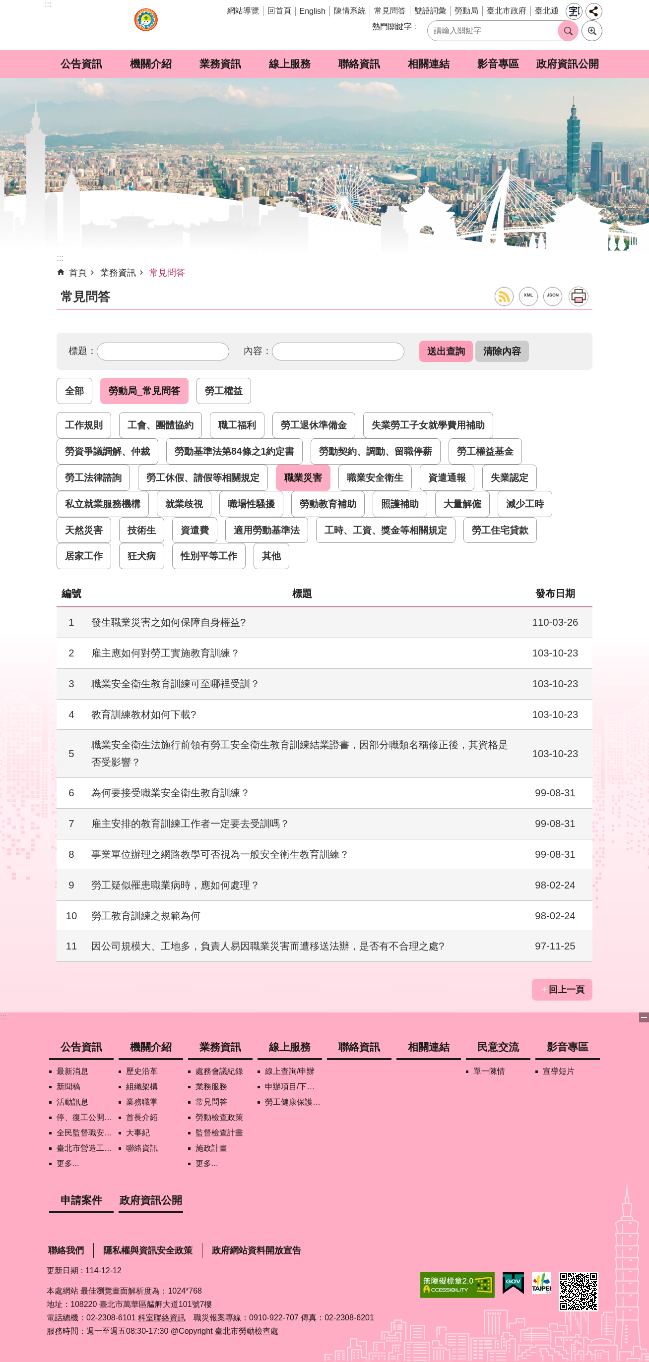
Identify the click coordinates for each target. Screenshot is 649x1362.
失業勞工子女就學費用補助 (428, 424)
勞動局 (466, 10)
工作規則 (84, 424)
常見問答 (390, 10)
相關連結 (429, 63)
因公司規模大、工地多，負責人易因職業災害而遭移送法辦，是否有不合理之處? (267, 946)
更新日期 (62, 1270)
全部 (74, 390)
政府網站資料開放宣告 (256, 1250)
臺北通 (547, 10)
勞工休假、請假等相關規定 (203, 477)
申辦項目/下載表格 (293, 1086)
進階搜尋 (592, 30)
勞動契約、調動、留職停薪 (375, 451)
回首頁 (279, 10)
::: (3, 1016)
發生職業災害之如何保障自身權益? (168, 622)
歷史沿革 (142, 1071)
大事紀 (138, 1132)
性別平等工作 (209, 555)
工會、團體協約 (161, 424)
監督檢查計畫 (219, 1132)
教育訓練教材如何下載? (143, 714)
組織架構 (142, 1086)
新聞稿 (68, 1086)
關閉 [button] (644, 1017)
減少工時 (525, 503)
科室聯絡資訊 (162, 1317)
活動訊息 (72, 1102)
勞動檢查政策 (219, 1117)
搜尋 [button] (568, 30)
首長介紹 (142, 1117)
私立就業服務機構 (102, 503)
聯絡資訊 (359, 63)
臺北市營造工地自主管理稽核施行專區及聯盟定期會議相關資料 (85, 1148)
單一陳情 (489, 1071)
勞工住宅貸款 (500, 530)
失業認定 (509, 477)
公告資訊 (81, 63)
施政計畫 (211, 1148)
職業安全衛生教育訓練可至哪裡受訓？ (175, 683)
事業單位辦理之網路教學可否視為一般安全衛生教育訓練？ (220, 854)
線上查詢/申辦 (290, 1071)
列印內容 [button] (578, 296)
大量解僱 (462, 503)
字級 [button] (574, 11)
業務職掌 (142, 1102)
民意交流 (498, 1047)
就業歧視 (184, 503)
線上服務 (290, 63)
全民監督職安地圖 (85, 1132)
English (312, 11)
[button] (446, 351)
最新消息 (72, 1071)
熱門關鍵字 (392, 26)
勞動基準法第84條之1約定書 (234, 451)
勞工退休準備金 (314, 424)
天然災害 (84, 530)
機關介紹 (151, 63)
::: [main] (60, 258)
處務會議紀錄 (219, 1071)
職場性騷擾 (251, 503)
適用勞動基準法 (267, 530)
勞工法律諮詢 (93, 477)
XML (528, 295)
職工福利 (237, 424)
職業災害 (303, 477)
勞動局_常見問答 (144, 390)
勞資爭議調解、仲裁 (107, 451)
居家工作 (84, 555)
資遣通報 (447, 477)
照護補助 (400, 503)
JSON (553, 295)
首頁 (78, 273)
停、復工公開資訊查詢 (85, 1117)
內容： (258, 350)
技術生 (142, 530)
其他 (271, 555)
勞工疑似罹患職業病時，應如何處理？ (175, 885)
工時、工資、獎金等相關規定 (385, 530)
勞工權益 (224, 390)
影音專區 (498, 63)
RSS (504, 296)
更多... (68, 1163)
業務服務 (211, 1086)
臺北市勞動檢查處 (146, 25)
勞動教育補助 (328, 503)
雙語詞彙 (430, 10)
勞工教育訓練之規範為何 (145, 915)
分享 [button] (593, 11)
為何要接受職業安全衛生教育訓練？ (170, 792)
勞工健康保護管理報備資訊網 (293, 1102)
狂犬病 (142, 555)
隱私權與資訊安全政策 (148, 1250)
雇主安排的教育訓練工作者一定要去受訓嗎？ (190, 823)
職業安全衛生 (375, 477)
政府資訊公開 (567, 63)
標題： (82, 350)
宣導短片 (559, 1071)
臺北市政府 (506, 10)
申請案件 (81, 1200)
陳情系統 (350, 10)
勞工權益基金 (485, 451)
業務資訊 (220, 63)
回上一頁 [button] (566, 990)
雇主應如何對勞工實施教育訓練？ (165, 653)
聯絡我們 (66, 1250)
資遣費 (195, 530)
